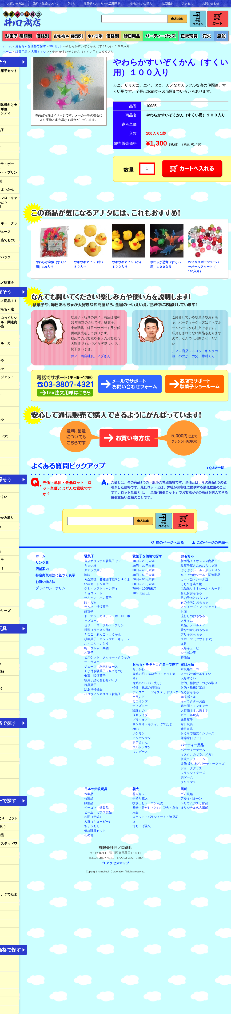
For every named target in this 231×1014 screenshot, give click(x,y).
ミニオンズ (140, 701)
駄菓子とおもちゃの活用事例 (102, 3)
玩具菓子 (90, 685)
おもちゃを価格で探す (30, 46)
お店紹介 (167, 3)
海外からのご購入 (141, 3)
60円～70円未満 (143, 584)
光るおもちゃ (190, 692)
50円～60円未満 (143, 579)
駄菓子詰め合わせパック (101, 680)
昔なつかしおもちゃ (194, 630)
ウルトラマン (141, 747)
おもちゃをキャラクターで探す (155, 664)
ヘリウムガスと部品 (194, 803)
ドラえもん (140, 742)
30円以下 (55, 46)
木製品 (88, 794)
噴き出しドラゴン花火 (147, 803)
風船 (184, 789)
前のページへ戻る (170, 542)
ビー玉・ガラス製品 (98, 812)
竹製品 (88, 798)
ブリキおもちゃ (191, 634)
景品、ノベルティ (193, 625)
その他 (88, 835)
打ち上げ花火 (141, 826)
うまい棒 (90, 565)
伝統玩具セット (95, 830)
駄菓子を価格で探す (147, 556)
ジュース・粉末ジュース (101, 666)
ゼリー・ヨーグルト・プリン (104, 625)
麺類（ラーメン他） (98, 630)
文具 (184, 643)
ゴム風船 (187, 794)
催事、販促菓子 (95, 675)
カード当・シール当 (194, 579)
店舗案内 (42, 569)
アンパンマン (141, 738)
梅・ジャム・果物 (96, 648)
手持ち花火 (140, 798)
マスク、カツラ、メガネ (197, 754)
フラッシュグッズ (193, 773)
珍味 (87, 575)
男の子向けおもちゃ (194, 597)
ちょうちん (92, 826)
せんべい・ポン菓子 (98, 597)
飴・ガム (90, 602)
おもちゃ (187, 556)
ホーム (40, 556)
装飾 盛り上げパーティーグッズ (202, 763)
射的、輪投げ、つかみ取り (199, 683)
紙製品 (88, 803)
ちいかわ (138, 669)
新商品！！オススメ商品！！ (200, 561)
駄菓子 (89, 556)
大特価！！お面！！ (194, 710)
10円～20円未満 (143, 561)
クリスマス (188, 782)
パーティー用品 (192, 745)
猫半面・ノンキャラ (194, 706)
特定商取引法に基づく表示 (55, 575)
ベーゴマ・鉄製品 (96, 807)
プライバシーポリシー (52, 588)
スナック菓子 (93, 570)
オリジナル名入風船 (194, 807)
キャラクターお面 (193, 701)
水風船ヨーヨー (191, 669)
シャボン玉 (188, 652)
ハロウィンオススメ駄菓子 (102, 694)
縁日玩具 (187, 724)
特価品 (185, 657)
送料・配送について (46, 3)
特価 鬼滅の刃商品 (146, 687)
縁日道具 (187, 729)
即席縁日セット (191, 738)
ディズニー (140, 706)
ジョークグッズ (191, 768)
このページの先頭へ (212, 542)
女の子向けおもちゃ (194, 602)
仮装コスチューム (193, 759)
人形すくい (38, 51)
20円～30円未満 (143, 565)
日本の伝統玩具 (95, 789)
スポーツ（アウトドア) (196, 639)
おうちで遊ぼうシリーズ (197, 733)
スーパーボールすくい (196, 674)
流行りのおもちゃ (193, 616)
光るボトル (188, 696)
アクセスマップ (117, 863)
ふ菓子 (88, 652)
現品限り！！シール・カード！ (202, 588)
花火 (135, 789)
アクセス (187, 3)
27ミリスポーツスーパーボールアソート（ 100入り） (203, 266)
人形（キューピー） (98, 821)
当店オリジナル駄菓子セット (104, 561)
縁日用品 (21, 51)
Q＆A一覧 (216, 468)
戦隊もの (138, 710)
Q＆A (71, 3)
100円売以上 (141, 593)
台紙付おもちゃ (191, 593)
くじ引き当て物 (191, 584)
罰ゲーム (187, 777)
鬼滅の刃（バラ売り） (147, 683)
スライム (187, 620)
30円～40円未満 (143, 570)
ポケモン (138, 733)
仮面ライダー (141, 715)
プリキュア (140, 719)
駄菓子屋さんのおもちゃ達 (199, 565)
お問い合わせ (210, 3)
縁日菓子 (187, 719)
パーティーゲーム (193, 750)
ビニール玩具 (190, 715)
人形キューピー (191, 648)
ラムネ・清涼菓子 (96, 607)
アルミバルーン (191, 798)
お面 (184, 611)
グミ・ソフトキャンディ (101, 588)
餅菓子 (88, 611)
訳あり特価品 (93, 689)
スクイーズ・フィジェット (199, 607)
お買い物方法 (15, 3)
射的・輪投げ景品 (193, 687)
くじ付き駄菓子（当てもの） (104, 671)
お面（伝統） (93, 817)
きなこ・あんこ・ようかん (102, 634)
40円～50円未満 (143, 575)
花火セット (140, 794)
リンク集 (42, 562)
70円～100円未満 (144, 588)
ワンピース (140, 751)
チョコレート (93, 593)
